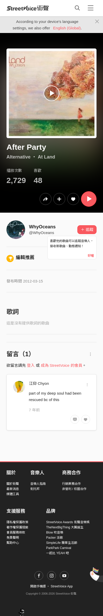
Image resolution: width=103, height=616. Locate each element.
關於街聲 (12, 484)
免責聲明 (12, 537)
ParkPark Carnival (58, 548)
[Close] (97, 22)
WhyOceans (42, 226)
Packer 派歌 (54, 537)
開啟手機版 (38, 586)
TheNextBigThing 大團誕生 (64, 527)
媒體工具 (12, 494)
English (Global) (67, 28)
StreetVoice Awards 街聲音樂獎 (67, 522)
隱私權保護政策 (17, 522)
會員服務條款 (15, 532)
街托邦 (35, 489)
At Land (46, 157)
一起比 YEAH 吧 (57, 553)
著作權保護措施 (17, 527)
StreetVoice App (62, 586)
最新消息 (12, 489)
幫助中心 (12, 543)
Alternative (18, 157)
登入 (31, 365)
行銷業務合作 (71, 484)
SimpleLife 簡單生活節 (61, 543)
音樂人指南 (38, 484)
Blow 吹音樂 (54, 532)
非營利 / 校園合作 (74, 489)
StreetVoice (27, 8)
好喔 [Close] (91, 255)
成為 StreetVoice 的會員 (61, 365)
